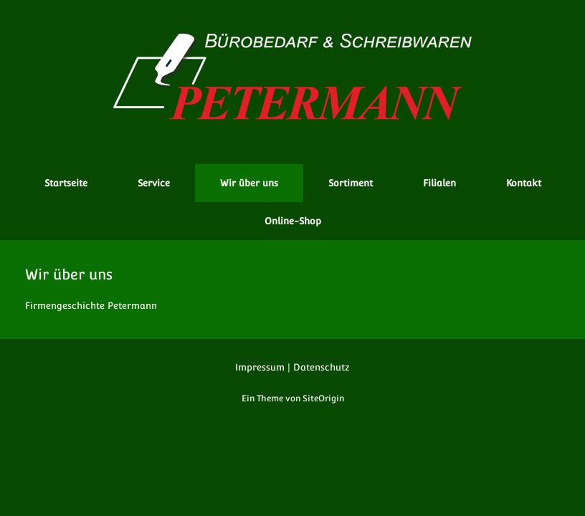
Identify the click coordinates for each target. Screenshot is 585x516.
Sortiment (350, 183)
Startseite (65, 183)
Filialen (439, 183)
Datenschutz (321, 367)
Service (154, 183)
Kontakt (523, 183)
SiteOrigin (323, 398)
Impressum (260, 367)
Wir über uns (249, 183)
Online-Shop (293, 221)
